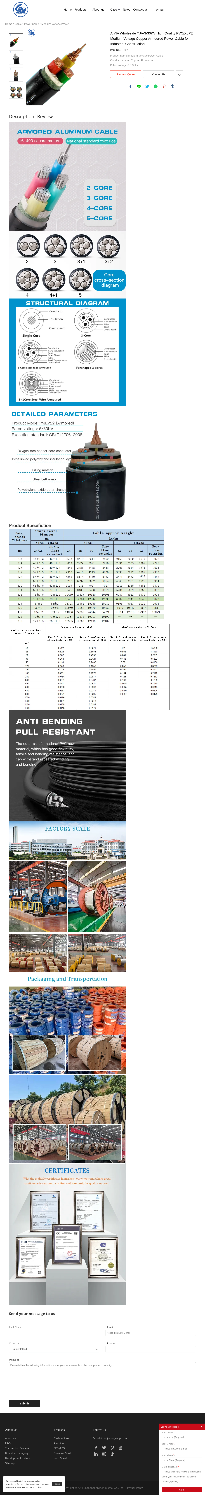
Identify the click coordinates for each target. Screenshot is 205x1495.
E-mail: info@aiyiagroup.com (110, 1438)
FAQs (8, 1443)
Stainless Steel (62, 1453)
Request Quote (126, 74)
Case (113, 9)
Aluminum (60, 1443)
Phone (110, 1343)
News (126, 9)
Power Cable (31, 24)
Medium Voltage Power (55, 24)
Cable (18, 24)
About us (98, 9)
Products (80, 9)
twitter (147, 86)
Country (14, 1343)
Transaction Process (17, 1448)
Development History (17, 1458)
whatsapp (155, 86)
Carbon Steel (61, 1438)
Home (68, 9)
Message (14, 1359)
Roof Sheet (60, 1458)
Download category (16, 1453)
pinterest (164, 86)
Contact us (140, 9)
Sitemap (10, 1463)
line (139, 86)
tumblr (172, 86)
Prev (16, 29)
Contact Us (158, 74)
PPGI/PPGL (60, 1448)
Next (16, 103)
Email (109, 1327)
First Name (15, 1327)
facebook (130, 86)
